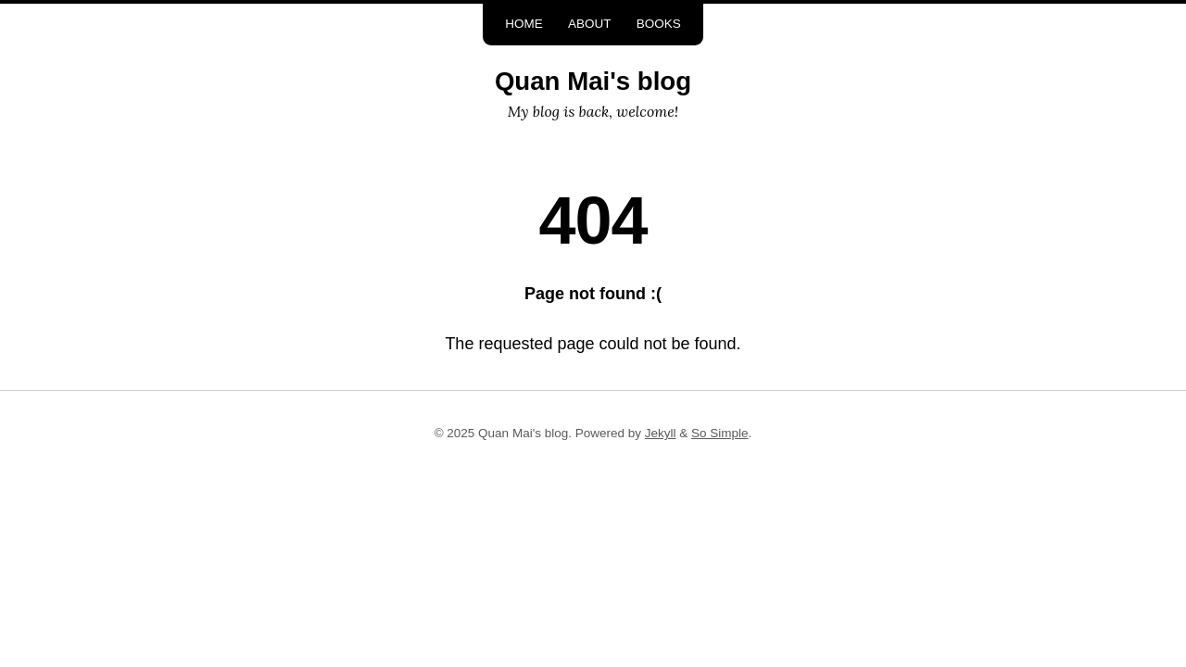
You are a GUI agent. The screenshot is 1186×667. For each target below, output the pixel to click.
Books (659, 24)
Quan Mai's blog (593, 81)
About (590, 24)
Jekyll (660, 433)
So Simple (720, 433)
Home (524, 24)
